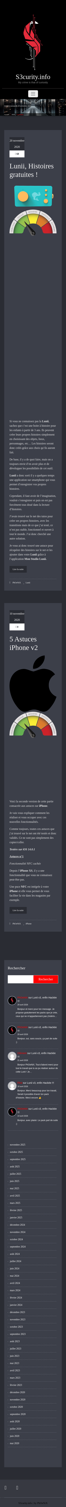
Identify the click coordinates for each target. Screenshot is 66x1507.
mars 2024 (15, 1290)
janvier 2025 (16, 1217)
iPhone (29, 923)
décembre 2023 (17, 1312)
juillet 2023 (15, 1348)
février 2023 (16, 1385)
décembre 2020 (17, 1392)
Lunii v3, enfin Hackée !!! (40, 1082)
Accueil (6, 114)
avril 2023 (15, 1370)
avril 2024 (15, 1283)
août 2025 (15, 1166)
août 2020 (15, 1421)
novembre (20, 114)
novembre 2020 (17, 1399)
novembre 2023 (17, 1319)
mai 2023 (14, 1363)
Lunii (28, 582)
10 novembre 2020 (17, 616)
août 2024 (15, 1254)
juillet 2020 (15, 1428)
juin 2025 (14, 1181)
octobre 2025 (16, 1152)
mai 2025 (14, 1188)
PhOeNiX (15, 582)
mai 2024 (14, 1275)
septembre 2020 (18, 1414)
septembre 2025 (18, 1159)
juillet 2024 (15, 1261)
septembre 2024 (18, 1246)
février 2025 (16, 1210)
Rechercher (16, 968)
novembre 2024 (17, 1232)
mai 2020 (14, 1443)
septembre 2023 (18, 1334)
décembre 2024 (17, 1225)
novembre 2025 (17, 1144)
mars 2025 (15, 1203)
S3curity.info (25, 1501)
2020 (13, 114)
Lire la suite (18, 569)
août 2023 (15, 1341)
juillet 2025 (15, 1174)
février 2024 (16, 1297)
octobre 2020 (16, 1407)
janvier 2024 (16, 1305)
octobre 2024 (16, 1239)
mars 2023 (15, 1377)
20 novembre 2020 (17, 143)
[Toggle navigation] (33, 93)
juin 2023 (14, 1356)
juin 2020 (14, 1436)
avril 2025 (15, 1195)
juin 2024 (14, 1268)
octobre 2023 (16, 1326)
